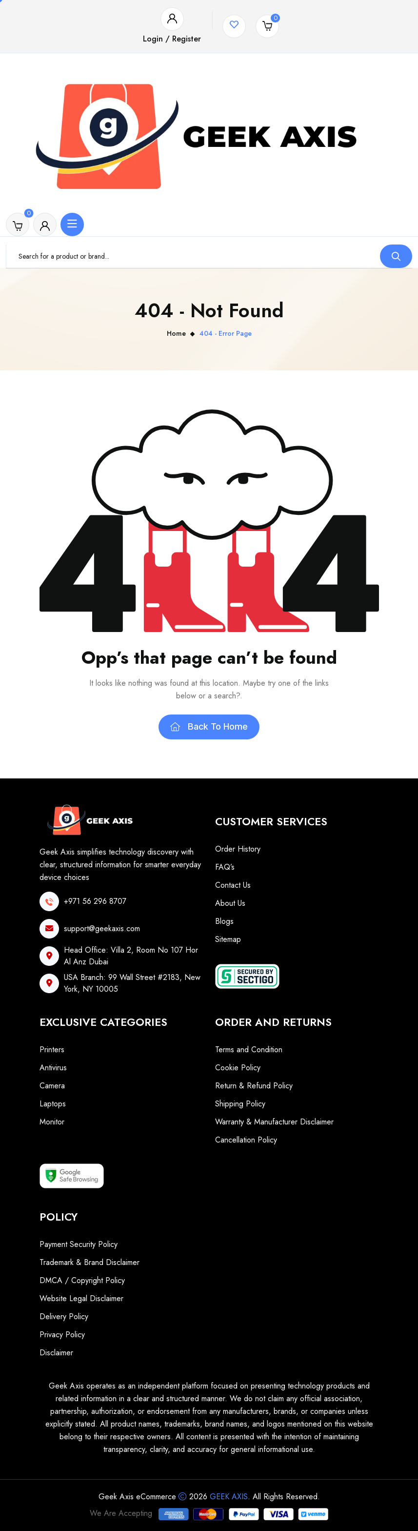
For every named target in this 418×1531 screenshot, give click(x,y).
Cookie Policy (237, 1067)
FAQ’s (225, 867)
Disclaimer (56, 1352)
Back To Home (209, 726)
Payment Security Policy (79, 1244)
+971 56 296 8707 (95, 901)
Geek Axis (229, 1496)
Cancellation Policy (246, 1140)
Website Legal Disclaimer (81, 1298)
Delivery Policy (64, 1316)
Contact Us (233, 885)
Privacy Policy (62, 1334)
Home (176, 333)
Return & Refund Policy (254, 1086)
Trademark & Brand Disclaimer (89, 1262)
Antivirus (53, 1067)
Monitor (52, 1122)
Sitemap (228, 939)
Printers (52, 1049)
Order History (237, 849)
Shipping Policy (240, 1104)
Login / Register (172, 38)
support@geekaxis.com (102, 928)
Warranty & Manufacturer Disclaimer (274, 1122)
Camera (52, 1086)
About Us (230, 903)
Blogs (224, 921)
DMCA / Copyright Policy (82, 1280)
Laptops (53, 1104)
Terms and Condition (248, 1049)
